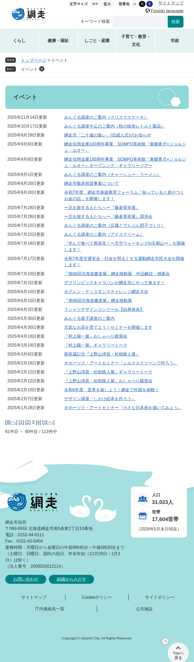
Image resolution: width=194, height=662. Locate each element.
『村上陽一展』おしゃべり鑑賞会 (95, 336)
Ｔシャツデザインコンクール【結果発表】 (104, 309)
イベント (29, 69)
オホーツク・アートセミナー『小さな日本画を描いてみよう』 (123, 407)
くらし (19, 40)
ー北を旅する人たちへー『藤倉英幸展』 (102, 207)
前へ (11, 422)
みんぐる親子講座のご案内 (89, 318)
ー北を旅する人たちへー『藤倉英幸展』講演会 (108, 216)
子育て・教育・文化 (136, 40)
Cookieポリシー (97, 597)
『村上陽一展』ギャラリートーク (95, 345)
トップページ (33, 60)
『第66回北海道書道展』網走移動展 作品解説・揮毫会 (117, 274)
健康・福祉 (58, 40)
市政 (175, 40)
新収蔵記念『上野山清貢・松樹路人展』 (102, 354)
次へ (48, 422)
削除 (41, 68)
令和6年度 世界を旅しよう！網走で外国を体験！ (111, 390)
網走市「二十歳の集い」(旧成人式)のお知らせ (107, 135)
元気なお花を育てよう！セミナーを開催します (108, 327)
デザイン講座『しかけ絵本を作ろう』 (100, 399)
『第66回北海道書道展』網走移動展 (98, 300)
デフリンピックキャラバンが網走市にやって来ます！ (114, 282)
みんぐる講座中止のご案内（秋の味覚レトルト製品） (114, 126)
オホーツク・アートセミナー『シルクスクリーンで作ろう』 (121, 363)
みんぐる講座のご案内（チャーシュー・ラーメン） (112, 174)
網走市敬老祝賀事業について (91, 183)
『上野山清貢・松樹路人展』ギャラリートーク (108, 372)
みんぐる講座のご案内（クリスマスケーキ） (106, 117)
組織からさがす (71, 579)
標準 (95, 4)
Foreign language (167, 11)
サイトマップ (170, 3)
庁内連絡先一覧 (49, 609)
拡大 (107, 4)
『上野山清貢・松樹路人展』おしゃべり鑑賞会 (108, 381)
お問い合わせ (25, 579)
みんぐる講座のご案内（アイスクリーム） (104, 234)
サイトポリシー (160, 597)
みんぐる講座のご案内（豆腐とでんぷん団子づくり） (114, 225)
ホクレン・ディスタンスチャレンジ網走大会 (106, 291)
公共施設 (144, 609)
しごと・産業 (97, 40)
